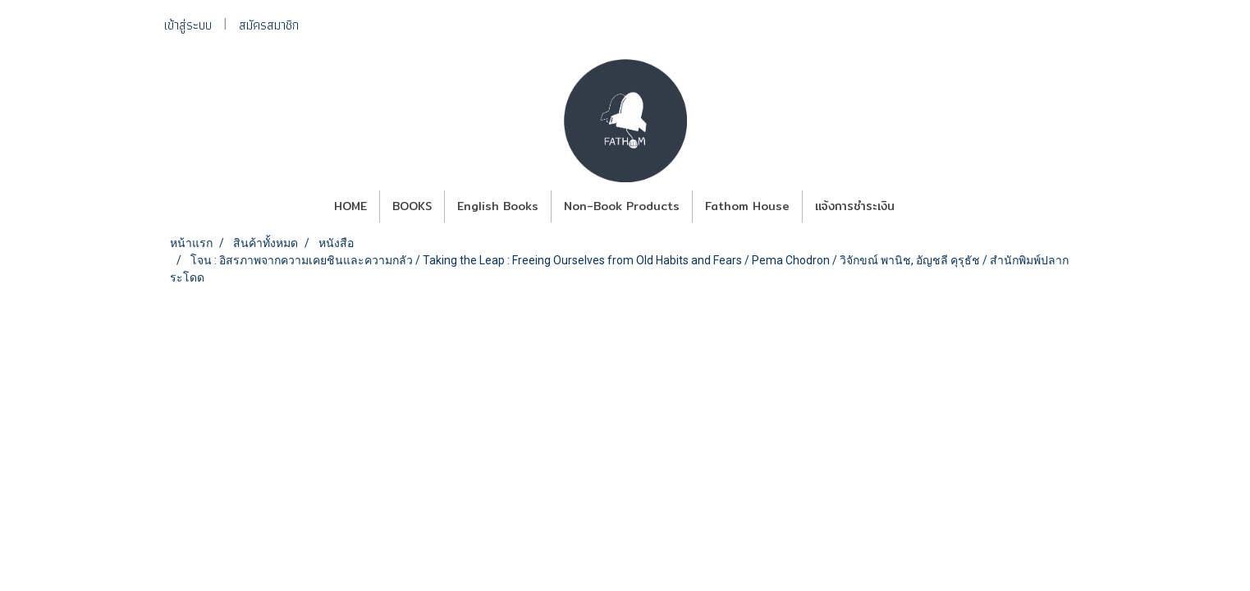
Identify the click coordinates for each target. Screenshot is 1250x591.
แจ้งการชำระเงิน (855, 206)
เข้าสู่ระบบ (188, 25)
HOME (350, 206)
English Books (497, 206)
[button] (921, 206)
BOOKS (412, 206)
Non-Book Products (622, 206)
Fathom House (747, 206)
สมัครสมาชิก (269, 25)
